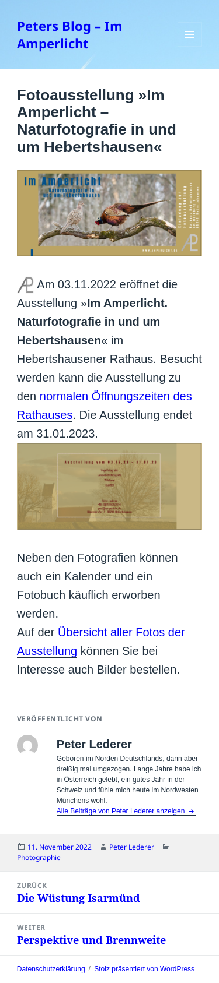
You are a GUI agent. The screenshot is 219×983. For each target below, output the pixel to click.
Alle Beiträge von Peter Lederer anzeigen (122, 811)
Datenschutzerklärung (51, 969)
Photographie (39, 857)
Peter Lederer (131, 847)
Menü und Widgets (190, 46)
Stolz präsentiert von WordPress (144, 969)
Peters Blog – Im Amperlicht (70, 34)
